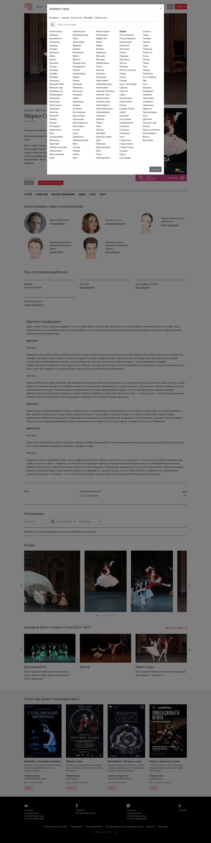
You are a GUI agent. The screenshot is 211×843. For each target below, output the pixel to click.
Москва (100, 48)
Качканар (77, 84)
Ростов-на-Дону (127, 69)
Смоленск (124, 126)
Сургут (122, 154)
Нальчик (100, 69)
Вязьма (53, 122)
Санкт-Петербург (128, 84)
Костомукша (79, 112)
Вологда (53, 112)
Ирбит (76, 55)
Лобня (76, 154)
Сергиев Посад (126, 108)
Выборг (53, 119)
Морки (99, 45)
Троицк (146, 59)
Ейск (51, 133)
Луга (75, 157)
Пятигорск (124, 59)
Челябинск (148, 101)
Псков (122, 52)
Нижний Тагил (103, 94)
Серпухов (124, 115)
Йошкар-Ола (79, 62)
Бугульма (53, 62)
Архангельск (55, 38)
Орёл (98, 140)
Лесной (76, 147)
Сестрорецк (125, 119)
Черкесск (147, 108)
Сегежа (122, 105)
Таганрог (147, 38)
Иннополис (78, 52)
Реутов (123, 62)
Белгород (54, 52)
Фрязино (147, 87)
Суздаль (123, 150)
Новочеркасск (103, 112)
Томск (146, 55)
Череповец (148, 105)
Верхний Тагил (56, 84)
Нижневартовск (104, 84)
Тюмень (146, 69)
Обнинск (100, 119)
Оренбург (100, 133)
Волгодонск (55, 105)
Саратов (123, 91)
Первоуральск (103, 157)
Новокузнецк (102, 98)
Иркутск (77, 59)
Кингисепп (78, 91)
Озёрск (99, 122)
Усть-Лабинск (149, 76)
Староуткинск (126, 143)
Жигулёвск (54, 140)
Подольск (124, 45)
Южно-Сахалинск (151, 129)
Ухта (145, 84)
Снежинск (124, 129)
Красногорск (79, 115)
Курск (75, 133)
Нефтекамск (102, 80)
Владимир (54, 98)
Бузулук (53, 66)
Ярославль (148, 140)
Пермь (122, 31)
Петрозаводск (126, 34)
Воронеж (54, 115)
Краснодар (78, 119)
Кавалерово (79, 66)
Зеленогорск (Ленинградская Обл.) (80, 35)
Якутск (146, 136)
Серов (122, 112)
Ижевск (76, 48)
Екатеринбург (56, 136)
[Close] (160, 8)
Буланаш (53, 69)
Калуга (76, 76)
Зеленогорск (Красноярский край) (56, 154)
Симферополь (126, 122)
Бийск (52, 55)
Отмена (155, 169)
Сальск (122, 76)
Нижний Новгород (105, 91)
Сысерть (147, 31)
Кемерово (78, 87)
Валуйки (53, 73)
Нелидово (101, 76)
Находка (100, 73)
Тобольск (147, 48)
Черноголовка (150, 112)
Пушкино (123, 55)
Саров (122, 94)
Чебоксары (148, 98)
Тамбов (146, 41)
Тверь (145, 45)
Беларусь (54, 17)
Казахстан (76, 17)
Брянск (52, 59)
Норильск (101, 115)
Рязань (122, 73)
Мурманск (101, 52)
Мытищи (100, 59)
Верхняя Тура (56, 87)
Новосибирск (102, 105)
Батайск (53, 48)
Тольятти (147, 52)
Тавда (146, 34)
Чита (145, 115)
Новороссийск (103, 101)
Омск (98, 126)
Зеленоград (78, 41)
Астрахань (54, 41)
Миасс (99, 41)
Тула (145, 66)
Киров (76, 98)
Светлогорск (125, 98)
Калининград (79, 73)
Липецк (76, 150)
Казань (76, 69)
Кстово (76, 129)
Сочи (121, 136)
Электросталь (150, 122)
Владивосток (56, 91)
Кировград (78, 101)
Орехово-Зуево (104, 136)
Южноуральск (150, 133)
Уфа (145, 80)
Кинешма (77, 94)
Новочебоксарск (104, 108)
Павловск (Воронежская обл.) (103, 147)
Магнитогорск (103, 31)
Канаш (76, 80)
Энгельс (146, 126)
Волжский (54, 108)
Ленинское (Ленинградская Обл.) (80, 140)
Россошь (123, 66)
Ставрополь (125, 140)
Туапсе (146, 62)
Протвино (124, 48)
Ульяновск (148, 73)
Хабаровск (148, 91)
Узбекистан (100, 17)
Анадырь (53, 34)
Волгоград (54, 101)
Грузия (65, 17)
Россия (88, 17)
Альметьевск (55, 31)
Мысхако (100, 55)
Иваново (77, 45)
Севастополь (125, 101)
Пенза (99, 154)
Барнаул (53, 45)
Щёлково (147, 119)
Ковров (76, 105)
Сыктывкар (124, 157)
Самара (123, 80)
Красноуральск (80, 122)
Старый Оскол (126, 147)
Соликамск (124, 133)
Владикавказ (55, 94)
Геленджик (54, 126)
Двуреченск (55, 129)
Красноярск (78, 126)
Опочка (99, 129)
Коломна (77, 108)
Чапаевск (147, 94)
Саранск (123, 87)
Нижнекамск (102, 87)
